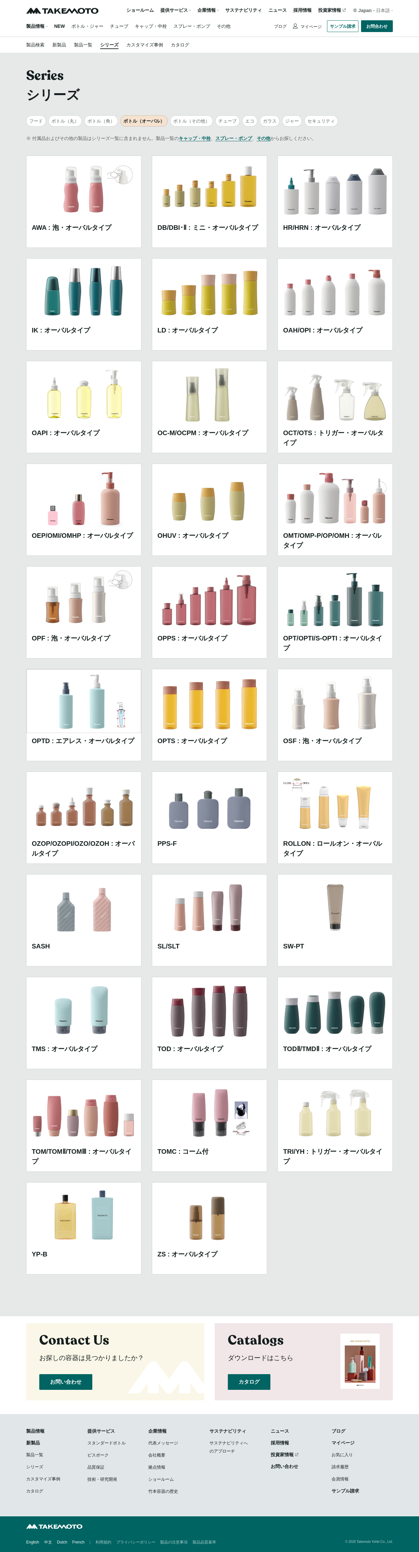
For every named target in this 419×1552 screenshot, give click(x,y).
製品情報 (35, 26)
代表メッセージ (163, 1443)
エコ (249, 121)
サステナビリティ (243, 10)
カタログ (180, 44)
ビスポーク (98, 1455)
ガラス (270, 121)
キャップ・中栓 (151, 26)
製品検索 (35, 44)
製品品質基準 (204, 1542)
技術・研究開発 (102, 1479)
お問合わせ (377, 26)
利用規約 (103, 1542)
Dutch (62, 1542)
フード (36, 121)
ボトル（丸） (65, 121)
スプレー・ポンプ (191, 26)
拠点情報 (156, 1467)
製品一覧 (83, 44)
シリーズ (109, 44)
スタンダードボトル (106, 1443)
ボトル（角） (101, 121)
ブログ (280, 26)
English (32, 1542)
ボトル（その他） (191, 121)
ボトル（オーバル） (144, 121)
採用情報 (302, 10)
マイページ (310, 26)
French (78, 1542)
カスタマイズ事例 (144, 44)
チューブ (119, 26)
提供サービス (101, 1431)
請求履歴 (340, 1466)
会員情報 (340, 1478)
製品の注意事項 (174, 1542)
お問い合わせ (65, 1382)
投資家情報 (329, 10)
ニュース (277, 10)
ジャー (292, 121)
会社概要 (156, 1455)
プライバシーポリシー (135, 1542)
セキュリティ (321, 121)
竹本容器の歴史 (163, 1491)
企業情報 (157, 1431)
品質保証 (95, 1467)
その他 (223, 26)
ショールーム (140, 10)
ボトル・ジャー (87, 26)
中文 (48, 1542)
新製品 (59, 44)
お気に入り (342, 1454)
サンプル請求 (342, 26)
